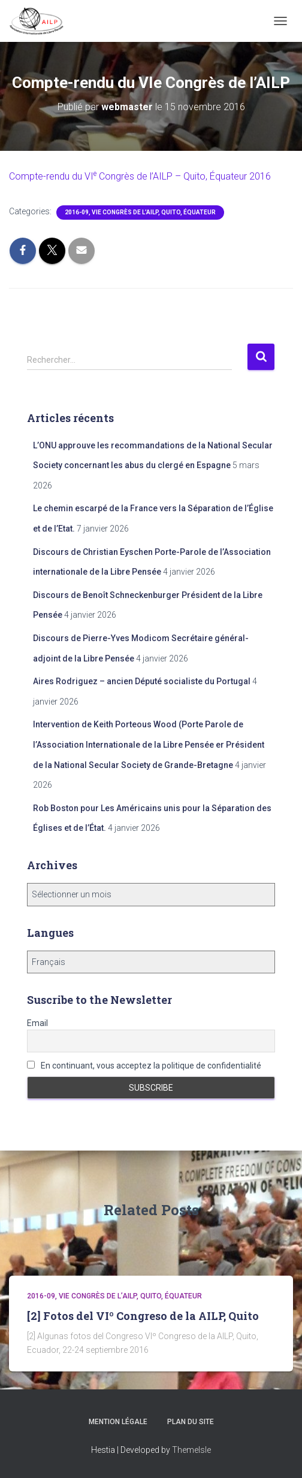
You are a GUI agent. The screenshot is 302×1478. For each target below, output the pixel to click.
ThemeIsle (191, 1450)
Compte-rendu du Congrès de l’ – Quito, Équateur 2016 (140, 176)
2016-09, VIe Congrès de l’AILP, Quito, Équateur (140, 212)
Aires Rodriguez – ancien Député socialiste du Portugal (141, 681)
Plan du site (190, 1422)
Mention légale (118, 1422)
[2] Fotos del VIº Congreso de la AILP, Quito (143, 1316)
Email (37, 1023)
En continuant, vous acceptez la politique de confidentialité (144, 1065)
